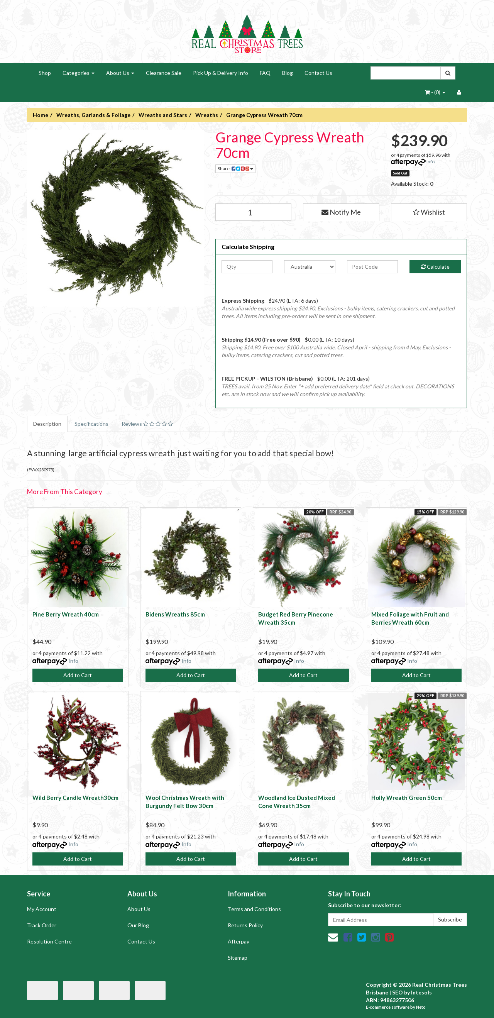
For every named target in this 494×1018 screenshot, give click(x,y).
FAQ (265, 72)
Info (430, 161)
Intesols (421, 992)
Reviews (147, 423)
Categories (79, 72)
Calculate (435, 266)
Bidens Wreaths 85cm (175, 614)
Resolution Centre (49, 941)
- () (435, 92)
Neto (421, 1007)
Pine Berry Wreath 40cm (65, 614)
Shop (45, 72)
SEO (397, 992)
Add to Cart (77, 675)
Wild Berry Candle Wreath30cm (75, 797)
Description (47, 423)
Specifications (91, 423)
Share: (235, 168)
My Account (41, 909)
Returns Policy (245, 925)
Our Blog (138, 925)
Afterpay (238, 941)
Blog (287, 72)
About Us (120, 72)
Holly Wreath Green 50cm (406, 797)
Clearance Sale (163, 72)
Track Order (41, 925)
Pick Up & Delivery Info (220, 72)
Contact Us (318, 72)
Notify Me (341, 212)
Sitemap (237, 957)
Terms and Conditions (254, 909)
